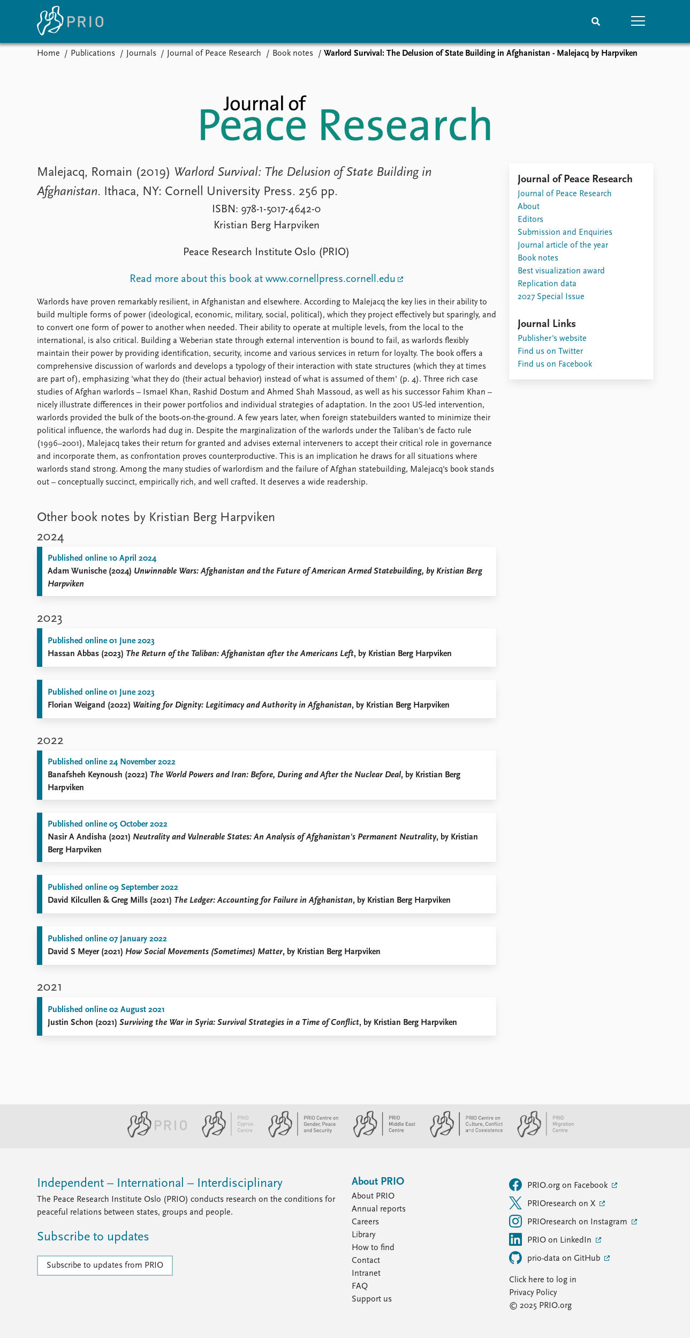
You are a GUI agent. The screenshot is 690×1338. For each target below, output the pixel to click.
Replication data (547, 284)
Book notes (292, 53)
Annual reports (379, 1209)
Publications (93, 53)
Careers (365, 1222)
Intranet (366, 1273)
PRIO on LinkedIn (551, 1239)
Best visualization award (561, 271)
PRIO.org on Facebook (559, 1184)
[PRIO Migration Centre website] (540, 1135)
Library (363, 1235)
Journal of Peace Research (214, 53)
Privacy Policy (533, 1293)
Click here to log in (543, 1280)
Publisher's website (552, 338)
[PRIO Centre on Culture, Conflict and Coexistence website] (461, 1135)
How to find (373, 1248)
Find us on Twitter (550, 351)
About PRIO (373, 1196)
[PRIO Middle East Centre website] (380, 1135)
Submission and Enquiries (565, 232)
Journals (141, 53)
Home (48, 53)
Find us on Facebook (555, 364)
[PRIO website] (153, 1135)
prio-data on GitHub (555, 1257)
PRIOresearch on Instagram (569, 1221)
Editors (530, 219)
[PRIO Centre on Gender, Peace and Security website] (299, 1135)
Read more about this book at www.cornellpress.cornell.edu (263, 279)
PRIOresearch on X (553, 1202)
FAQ (360, 1286)
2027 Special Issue (551, 297)
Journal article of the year (563, 245)
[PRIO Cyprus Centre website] (223, 1135)
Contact (366, 1261)
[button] (638, 21)
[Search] (595, 21)
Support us (372, 1299)
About (529, 207)
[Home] (70, 21)
